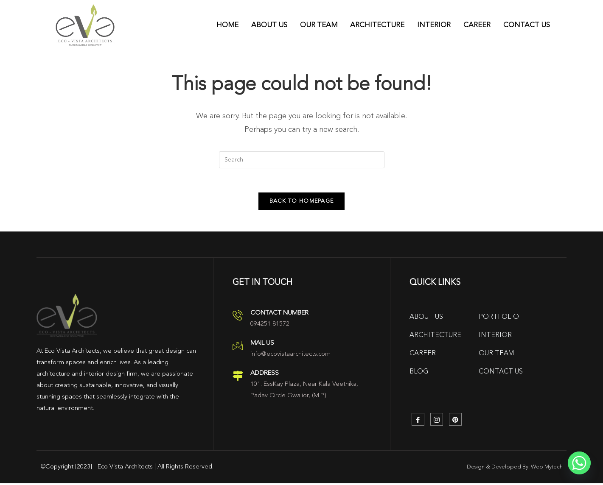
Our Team (318, 24)
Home (227, 24)
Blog (419, 373)
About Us (269, 24)
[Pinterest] (455, 421)
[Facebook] (418, 421)
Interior (434, 24)
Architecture (377, 24)
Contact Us (526, 24)
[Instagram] (436, 421)
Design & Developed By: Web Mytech (515, 468)
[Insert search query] (301, 159)
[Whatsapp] (579, 463)
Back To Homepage (301, 203)
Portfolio (499, 318)
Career (477, 24)
